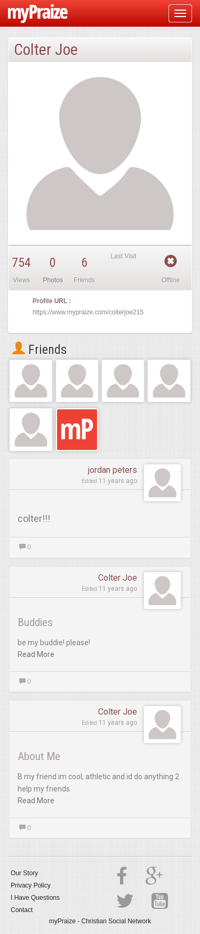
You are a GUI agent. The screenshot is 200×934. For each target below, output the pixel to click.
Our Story (24, 873)
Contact (22, 910)
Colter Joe (117, 578)
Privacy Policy (31, 885)
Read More (36, 654)
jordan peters (112, 470)
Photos (53, 280)
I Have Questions (35, 897)
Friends (39, 349)
